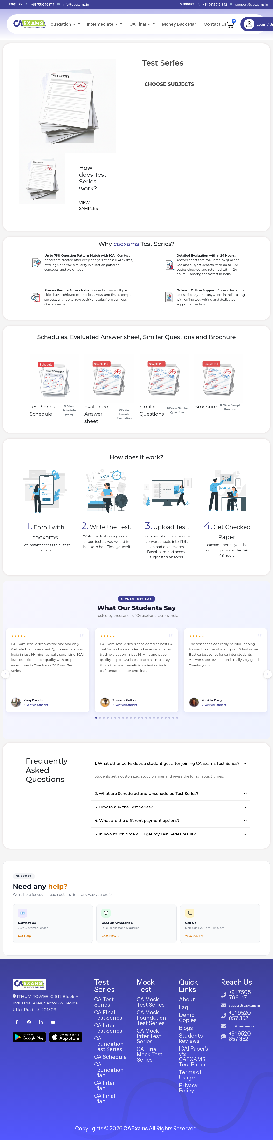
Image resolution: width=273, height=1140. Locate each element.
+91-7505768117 (43, 4)
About (187, 999)
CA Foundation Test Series (109, 1043)
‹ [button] (5, 674)
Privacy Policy (188, 1088)
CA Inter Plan (104, 1086)
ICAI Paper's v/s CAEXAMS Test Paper (193, 1056)
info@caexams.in (76, 4)
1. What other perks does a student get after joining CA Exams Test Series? (167, 763)
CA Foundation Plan (109, 1070)
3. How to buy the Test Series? (124, 807)
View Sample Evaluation (124, 414)
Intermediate (103, 24)
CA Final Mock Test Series (149, 1054)
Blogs (186, 1028)
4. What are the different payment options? (137, 820)
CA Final (140, 24)
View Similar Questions (177, 410)
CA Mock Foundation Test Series (151, 1017)
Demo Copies (187, 1018)
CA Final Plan (104, 1099)
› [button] (267, 674)
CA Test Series (104, 1002)
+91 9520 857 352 (240, 1016)
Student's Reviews (191, 1038)
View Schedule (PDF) (69, 410)
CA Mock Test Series (151, 1002)
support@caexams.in (251, 4)
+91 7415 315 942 (215, 4)
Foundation (62, 24)
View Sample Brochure (230, 407)
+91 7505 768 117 (240, 995)
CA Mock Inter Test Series (149, 1036)
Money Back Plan (179, 24)
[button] (96, 718)
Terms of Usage (190, 1075)
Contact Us (215, 24)
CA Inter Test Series (108, 1028)
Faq (183, 1007)
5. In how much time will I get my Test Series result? (145, 834)
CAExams (135, 1128)
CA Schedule (110, 1057)
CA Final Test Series (108, 1015)
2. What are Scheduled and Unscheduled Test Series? (146, 793)
